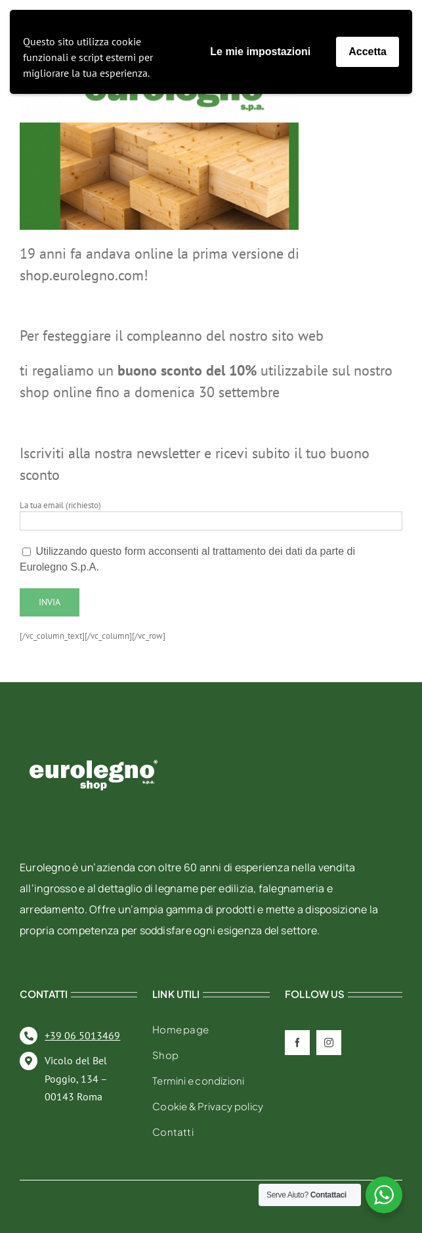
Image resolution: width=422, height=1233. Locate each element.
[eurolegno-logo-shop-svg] (93, 739)
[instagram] (328, 1042)
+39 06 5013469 (82, 1035)
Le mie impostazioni (260, 51)
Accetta (367, 51)
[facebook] (297, 1042)
